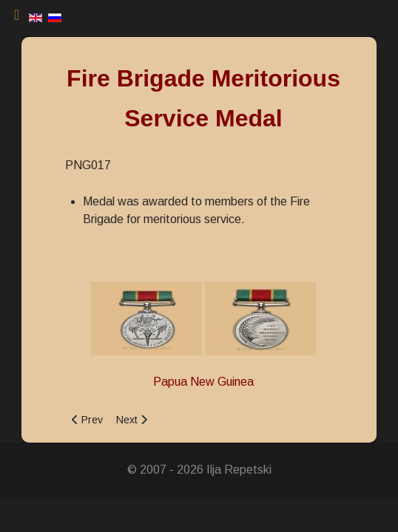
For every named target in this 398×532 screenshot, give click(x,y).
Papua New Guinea (203, 381)
